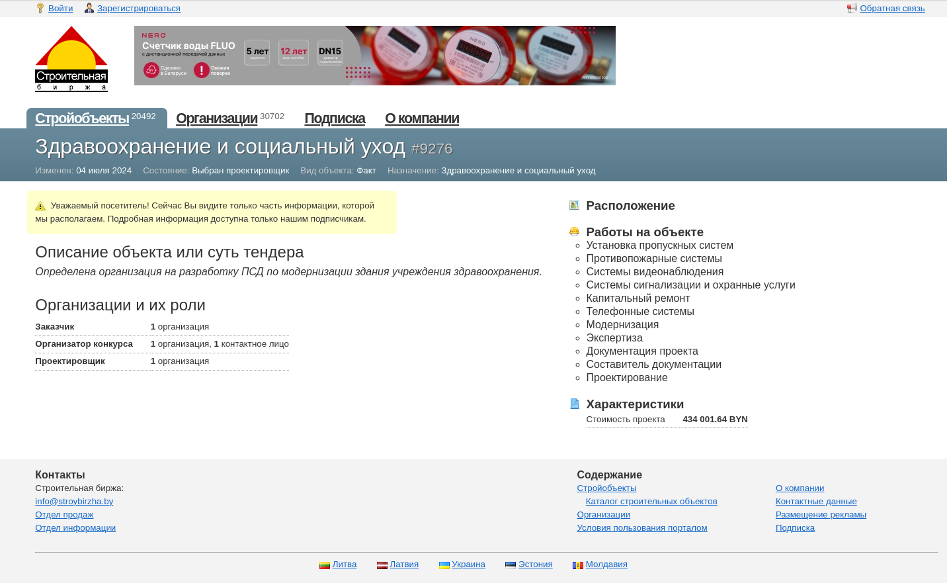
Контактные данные (816, 501)
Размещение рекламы (821, 514)
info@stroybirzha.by (74, 501)
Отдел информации (75, 528)
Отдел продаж (64, 514)
